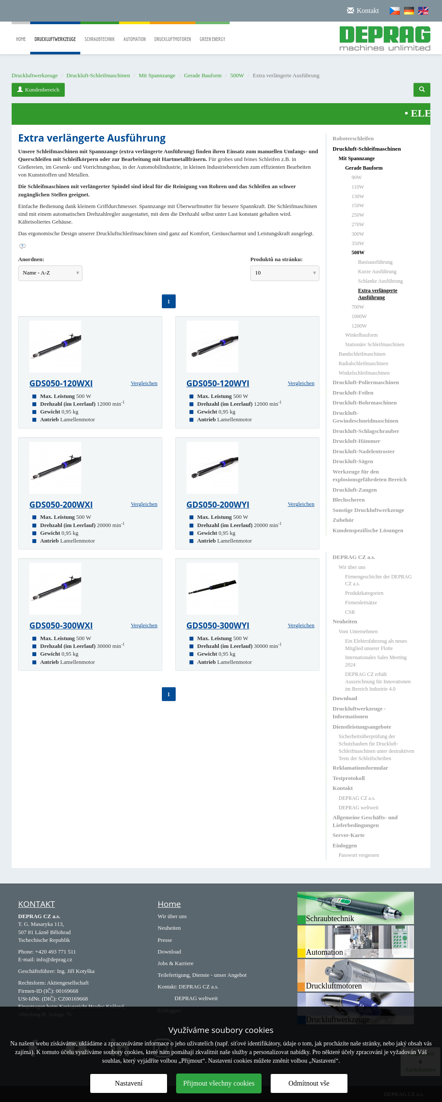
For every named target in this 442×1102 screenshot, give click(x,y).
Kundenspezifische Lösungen (368, 530)
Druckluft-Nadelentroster (364, 451)
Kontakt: (167, 986)
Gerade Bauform (202, 75)
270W (358, 224)
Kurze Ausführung (377, 271)
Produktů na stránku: (276, 259)
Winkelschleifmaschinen (364, 373)
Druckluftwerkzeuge (55, 45)
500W (237, 75)
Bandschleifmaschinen (362, 354)
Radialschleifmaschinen (363, 363)
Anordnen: (31, 259)
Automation (134, 33)
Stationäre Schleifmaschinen (374, 344)
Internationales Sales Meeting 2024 (376, 661)
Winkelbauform (361, 335)
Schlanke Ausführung (380, 281)
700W (358, 307)
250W (358, 215)
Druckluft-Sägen (353, 461)
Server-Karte (349, 835)
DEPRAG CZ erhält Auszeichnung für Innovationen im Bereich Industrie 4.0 (378, 681)
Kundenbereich (38, 89)
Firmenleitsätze (361, 603)
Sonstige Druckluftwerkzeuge (368, 510)
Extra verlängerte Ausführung (378, 294)
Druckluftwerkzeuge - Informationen (359, 712)
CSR (350, 612)
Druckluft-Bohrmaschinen (365, 402)
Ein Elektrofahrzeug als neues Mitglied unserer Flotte (376, 644)
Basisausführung (375, 262)
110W (358, 187)
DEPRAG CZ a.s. (354, 557)
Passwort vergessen (359, 855)
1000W (359, 316)
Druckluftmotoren (172, 33)
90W (357, 177)
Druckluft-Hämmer (357, 441)
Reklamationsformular (360, 767)
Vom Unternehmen (358, 631)
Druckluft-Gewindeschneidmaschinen (365, 417)
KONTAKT (36, 903)
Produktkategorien (364, 593)
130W (358, 196)
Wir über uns (352, 567)
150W (358, 205)
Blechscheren (349, 499)
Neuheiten (345, 621)
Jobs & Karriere (175, 963)
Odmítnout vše (308, 1083)
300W (358, 234)
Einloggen (345, 845)
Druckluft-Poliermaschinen (366, 382)
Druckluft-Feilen (353, 392)
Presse (165, 940)
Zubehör (343, 520)
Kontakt (343, 788)
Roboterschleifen (353, 138)
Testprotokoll (349, 778)
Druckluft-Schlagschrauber (366, 431)
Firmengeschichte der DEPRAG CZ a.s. (378, 580)
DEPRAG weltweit (359, 808)
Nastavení (128, 1083)
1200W (359, 326)
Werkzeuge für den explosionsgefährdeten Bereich (370, 475)
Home (21, 33)
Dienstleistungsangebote (362, 726)
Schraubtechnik (99, 33)
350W (358, 243)
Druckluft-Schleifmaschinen (98, 75)
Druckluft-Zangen (355, 489)
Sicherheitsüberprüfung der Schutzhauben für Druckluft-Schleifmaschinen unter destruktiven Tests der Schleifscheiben (376, 747)
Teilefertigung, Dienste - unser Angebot (202, 975)
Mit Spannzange (157, 75)
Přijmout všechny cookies (218, 1083)
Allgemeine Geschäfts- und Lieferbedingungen (365, 821)
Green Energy (213, 33)
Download (345, 698)
